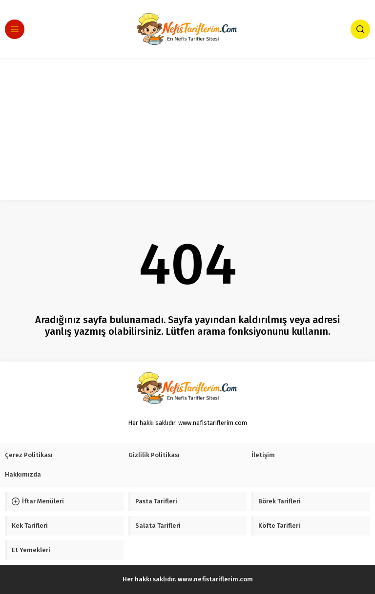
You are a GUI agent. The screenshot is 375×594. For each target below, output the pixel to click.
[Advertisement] (187, 131)
